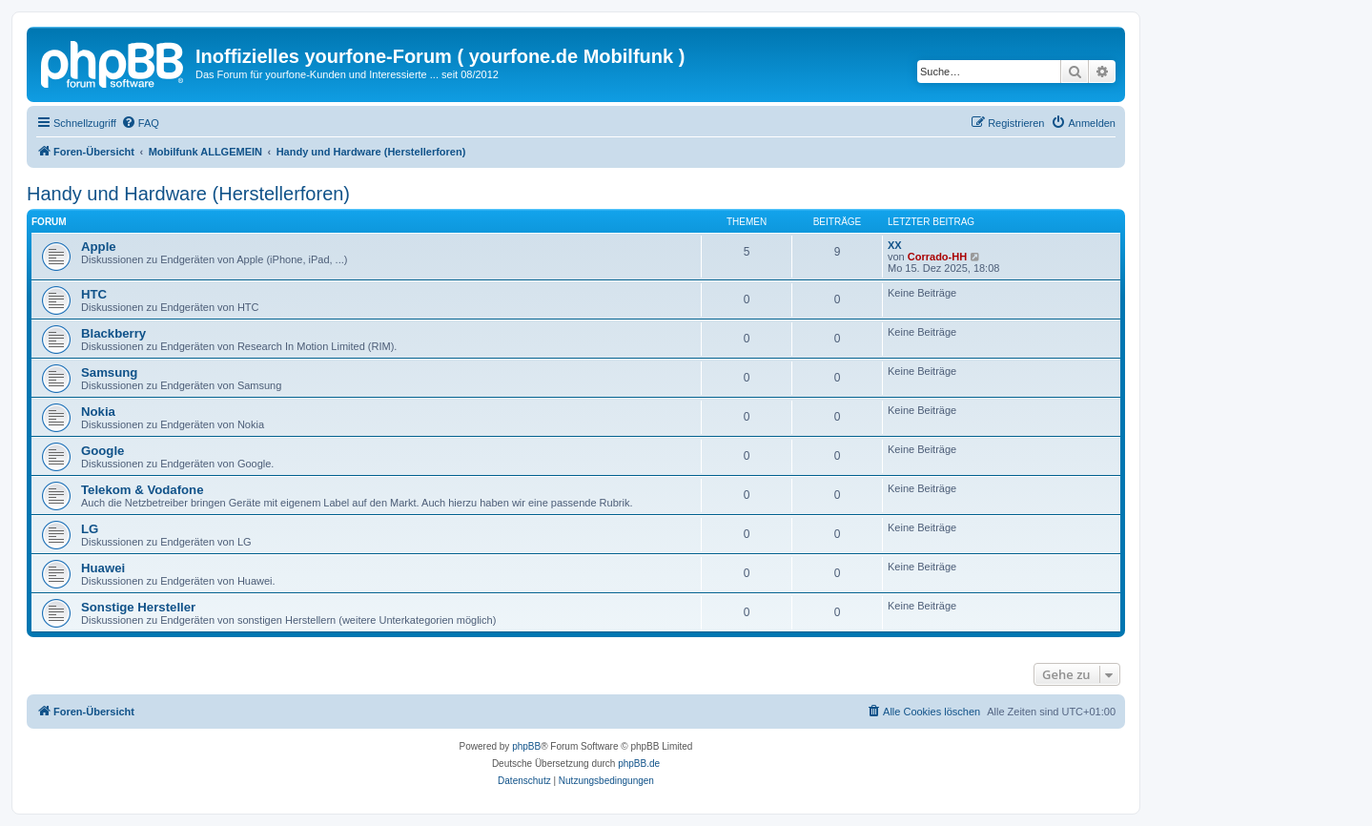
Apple (98, 246)
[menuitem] (140, 123)
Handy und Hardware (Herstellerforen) (188, 193)
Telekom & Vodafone (142, 490)
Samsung (109, 372)
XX (895, 245)
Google (102, 451)
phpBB (526, 746)
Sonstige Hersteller (138, 607)
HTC (94, 294)
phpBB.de (639, 763)
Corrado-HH (937, 256)
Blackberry (113, 333)
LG (89, 529)
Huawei (103, 568)
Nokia (98, 411)
